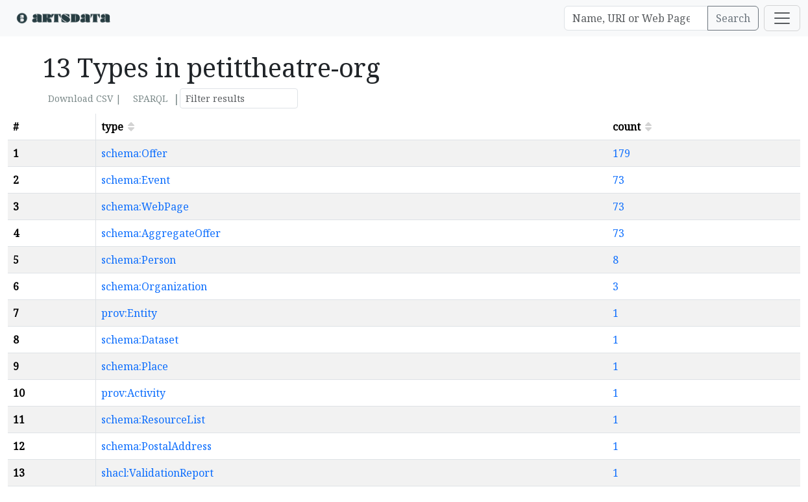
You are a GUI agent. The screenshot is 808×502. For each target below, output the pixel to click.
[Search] (636, 18)
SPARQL (150, 98)
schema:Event (135, 180)
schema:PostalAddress (156, 446)
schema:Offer (134, 153)
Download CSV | (84, 98)
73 (618, 180)
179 (621, 153)
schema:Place (134, 366)
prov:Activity (133, 393)
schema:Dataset (139, 340)
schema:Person (138, 260)
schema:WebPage (145, 206)
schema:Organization (154, 286)
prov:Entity (129, 313)
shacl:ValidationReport (157, 473)
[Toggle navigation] (782, 18)
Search (733, 18)
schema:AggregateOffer (161, 233)
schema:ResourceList (153, 419)
